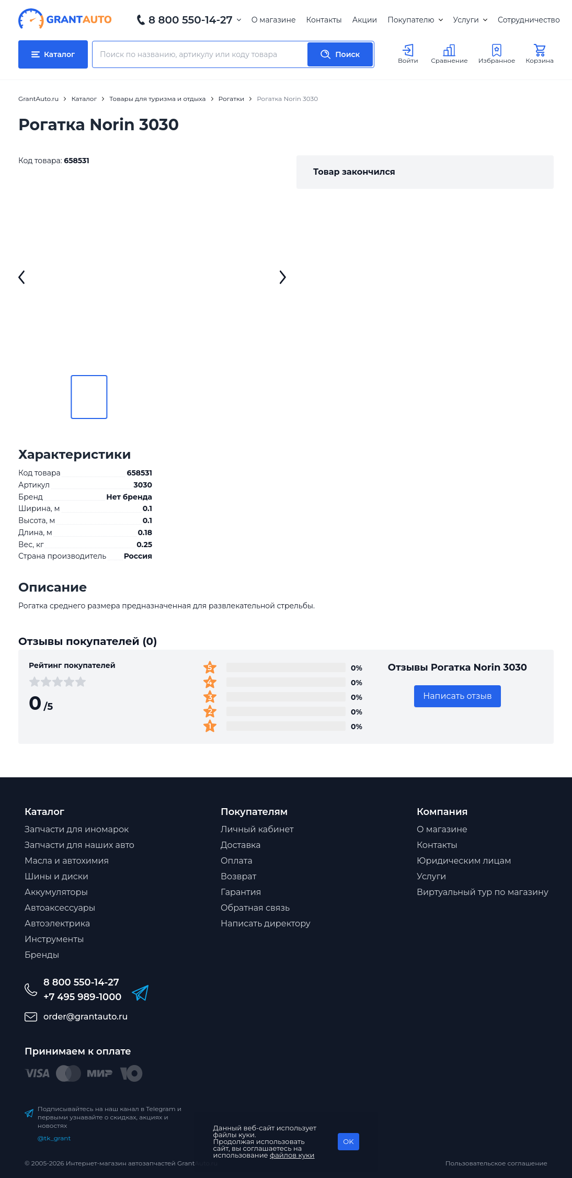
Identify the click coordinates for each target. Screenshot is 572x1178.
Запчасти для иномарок (77, 829)
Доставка (241, 845)
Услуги (470, 20)
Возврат (238, 876)
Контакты (324, 20)
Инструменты (54, 939)
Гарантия (241, 892)
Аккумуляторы (56, 892)
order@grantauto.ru (85, 1017)
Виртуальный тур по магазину (482, 892)
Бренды (42, 955)
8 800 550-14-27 (190, 20)
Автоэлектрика (57, 923)
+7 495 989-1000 (82, 997)
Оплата (237, 861)
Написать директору (266, 923)
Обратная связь (255, 908)
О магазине (273, 20)
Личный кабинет (257, 829)
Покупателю (414, 20)
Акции (364, 20)
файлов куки (292, 1155)
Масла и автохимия (67, 861)
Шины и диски (56, 876)
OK (348, 1141)
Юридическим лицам (464, 861)
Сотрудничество (529, 20)
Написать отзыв (457, 696)
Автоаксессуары (60, 908)
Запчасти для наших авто (79, 845)
